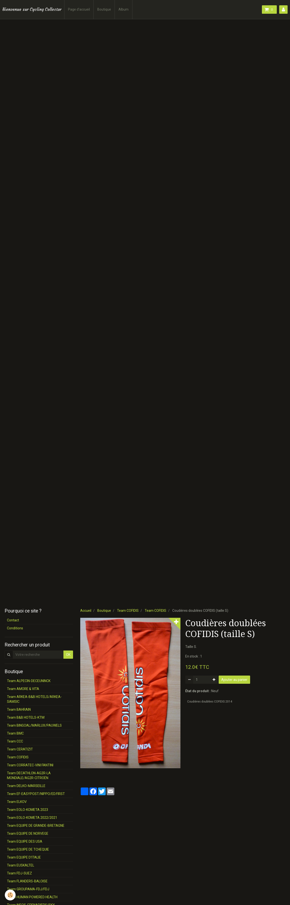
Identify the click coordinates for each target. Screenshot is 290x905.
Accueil (85, 610)
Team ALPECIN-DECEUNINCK (28, 681)
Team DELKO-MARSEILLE (26, 786)
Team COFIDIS (128, 610)
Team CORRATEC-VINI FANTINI (30, 765)
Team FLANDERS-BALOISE (27, 881)
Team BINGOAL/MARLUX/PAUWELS (34, 725)
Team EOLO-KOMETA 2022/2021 (32, 818)
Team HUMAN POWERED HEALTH (32, 897)
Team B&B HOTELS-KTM (25, 717)
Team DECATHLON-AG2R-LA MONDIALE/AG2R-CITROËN (29, 775)
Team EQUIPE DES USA (24, 841)
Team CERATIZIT (20, 749)
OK (68, 655)
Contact (13, 620)
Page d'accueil (79, 9)
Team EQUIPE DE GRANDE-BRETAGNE (35, 825)
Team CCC (15, 741)
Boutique (104, 9)
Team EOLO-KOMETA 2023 (27, 810)
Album (123, 9)
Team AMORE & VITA (23, 689)
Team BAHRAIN (19, 709)
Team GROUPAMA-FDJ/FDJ (28, 889)
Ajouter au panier (234, 680)
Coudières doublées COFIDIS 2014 (209, 701)
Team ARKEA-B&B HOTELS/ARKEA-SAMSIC (34, 699)
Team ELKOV (17, 802)
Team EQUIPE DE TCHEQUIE (28, 849)
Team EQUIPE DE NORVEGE (27, 833)
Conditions (15, 628)
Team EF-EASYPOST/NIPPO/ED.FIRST (36, 794)
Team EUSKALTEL (20, 865)
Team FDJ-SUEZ (19, 873)
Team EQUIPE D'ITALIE (24, 857)
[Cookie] (10, 895)
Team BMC (15, 733)
